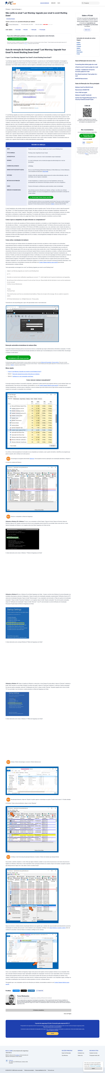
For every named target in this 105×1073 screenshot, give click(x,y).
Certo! (93, 1068)
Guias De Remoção (44, 3)
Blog (59, 3)
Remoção (34, 29)
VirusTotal (45, 171)
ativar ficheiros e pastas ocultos (58, 927)
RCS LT (25, 43)
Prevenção (42, 29)
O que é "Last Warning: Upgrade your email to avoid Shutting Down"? (24, 371)
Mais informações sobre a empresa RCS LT (52, 1026)
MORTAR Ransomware (81, 78)
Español (79, 44)
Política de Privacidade (46, 362)
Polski (78, 54)
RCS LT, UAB (9, 1050)
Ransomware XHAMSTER (82, 90)
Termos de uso (51, 1070)
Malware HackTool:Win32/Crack (84, 87)
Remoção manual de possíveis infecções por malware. (26, 374)
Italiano (78, 48)
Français (79, 46)
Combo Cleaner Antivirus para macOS (48, 262)
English (78, 42)
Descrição (18, 29)
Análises (53, 3)
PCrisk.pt (8, 9)
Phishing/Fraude (10, 18)
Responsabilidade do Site (40, 1070)
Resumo (26, 29)
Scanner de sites (93, 1053)
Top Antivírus (65, 1055)
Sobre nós (87, 29)
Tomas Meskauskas (13, 24)
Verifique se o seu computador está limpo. (23, 376)
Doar (52, 1033)
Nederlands (79, 52)
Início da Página (67, 1013)
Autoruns (32, 458)
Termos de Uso (55, 362)
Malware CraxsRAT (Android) (83, 95)
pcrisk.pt (17, 1055)
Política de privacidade (29, 1070)
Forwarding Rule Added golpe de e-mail (86, 64)
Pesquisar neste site (94, 1055)
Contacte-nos (81, 1053)
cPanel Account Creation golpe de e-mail (86, 67)
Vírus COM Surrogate (81, 92)
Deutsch (79, 50)
